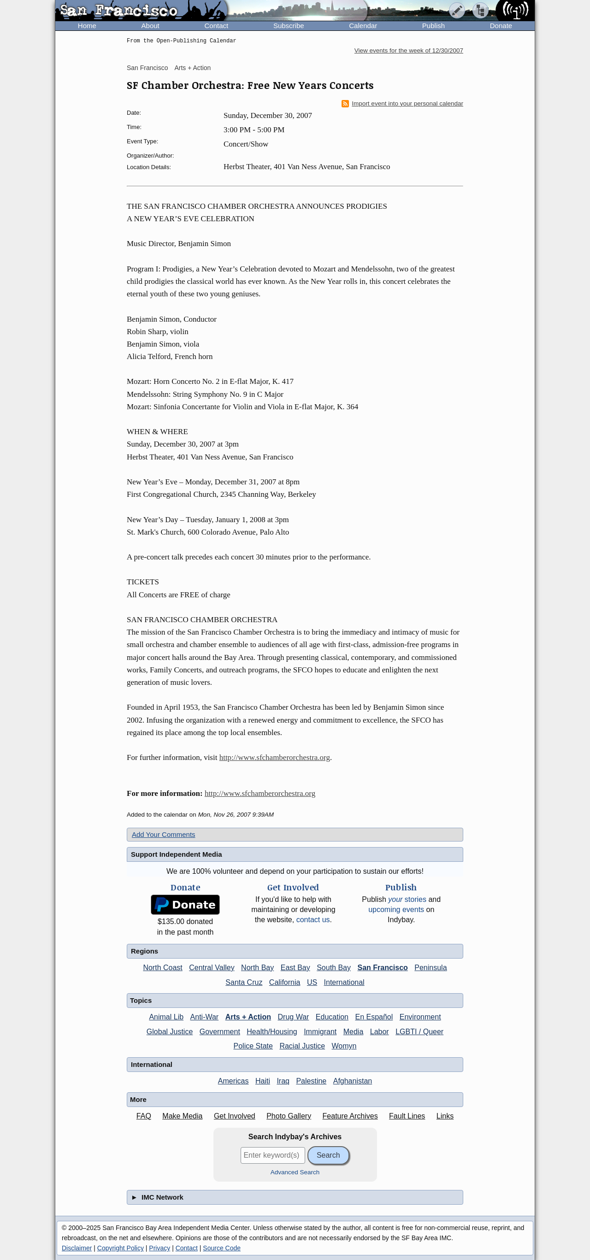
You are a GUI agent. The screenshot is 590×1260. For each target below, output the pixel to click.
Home (87, 25)
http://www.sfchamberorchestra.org (274, 757)
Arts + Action (192, 67)
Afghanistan (352, 1081)
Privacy (159, 1248)
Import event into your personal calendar (402, 103)
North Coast (162, 967)
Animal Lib (166, 1017)
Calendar (363, 25)
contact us (313, 920)
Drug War (293, 1017)
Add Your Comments (163, 834)
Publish (433, 25)
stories (407, 899)
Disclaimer (77, 1248)
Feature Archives (350, 1116)
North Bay (257, 967)
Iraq (283, 1081)
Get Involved (234, 1116)
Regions (144, 951)
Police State (253, 1046)
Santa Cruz (243, 982)
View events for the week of (408, 50)
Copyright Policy (120, 1248)
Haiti (262, 1081)
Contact (216, 25)
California (285, 982)
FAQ (143, 1116)
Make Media (182, 1116)
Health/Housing (272, 1032)
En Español (374, 1017)
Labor (379, 1032)
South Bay (334, 967)
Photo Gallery (288, 1116)
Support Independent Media (176, 854)
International (344, 982)
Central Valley (211, 967)
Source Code (222, 1248)
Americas (233, 1081)
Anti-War (204, 1017)
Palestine (311, 1081)
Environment (420, 1017)
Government (220, 1032)
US (312, 982)
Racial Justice (302, 1046)
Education (332, 1017)
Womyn (344, 1046)
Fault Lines (407, 1116)
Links (445, 1116)
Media (353, 1032)
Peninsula (430, 967)
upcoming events (396, 909)
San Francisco (147, 67)
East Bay (295, 967)
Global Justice (170, 1032)
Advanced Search (295, 1172)
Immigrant (320, 1032)
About (150, 25)
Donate (501, 25)
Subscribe (288, 25)
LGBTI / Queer (419, 1032)
